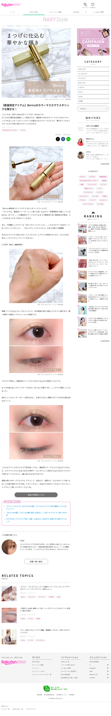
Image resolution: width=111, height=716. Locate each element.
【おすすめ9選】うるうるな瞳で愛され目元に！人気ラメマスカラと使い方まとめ (36, 513)
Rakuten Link (93, 674)
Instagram (92, 668)
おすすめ (92, 177)
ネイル (80, 92)
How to (23, 597)
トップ (12, 12)
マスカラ (23, 130)
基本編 (104, 180)
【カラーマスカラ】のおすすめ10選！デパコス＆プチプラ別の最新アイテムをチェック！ (36, 507)
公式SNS (76, 12)
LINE (91, 671)
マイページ (35, 668)
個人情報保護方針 (49, 695)
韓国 (82, 184)
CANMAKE (51, 597)
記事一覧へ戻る (36, 561)
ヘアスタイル (88, 192)
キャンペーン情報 (55, 12)
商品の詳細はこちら (36, 494)
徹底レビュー (89, 188)
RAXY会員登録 (94, 662)
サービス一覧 (5, 709)
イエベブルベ (31, 597)
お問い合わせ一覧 (18, 709)
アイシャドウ (92, 184)
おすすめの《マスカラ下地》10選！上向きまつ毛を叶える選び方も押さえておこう (36, 520)
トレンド (103, 184)
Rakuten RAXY (11, 5)
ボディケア (82, 83)
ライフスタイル (40, 640)
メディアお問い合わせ (68, 665)
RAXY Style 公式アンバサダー (10, 130)
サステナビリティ (31, 709)
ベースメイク (82, 74)
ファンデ (92, 200)
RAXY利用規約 (65, 674)
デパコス (82, 200)
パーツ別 (30, 618)
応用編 (38, 618)
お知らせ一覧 (65, 662)
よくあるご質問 (98, 12)
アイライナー (42, 597)
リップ (100, 188)
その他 (80, 101)
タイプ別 (100, 204)
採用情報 (71, 695)
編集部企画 (103, 177)
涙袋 (59, 597)
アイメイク (10, 127)
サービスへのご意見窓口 (68, 671)
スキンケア (82, 69)
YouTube (92, 677)
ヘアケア (81, 87)
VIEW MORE (104, 164)
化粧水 (105, 196)
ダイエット (103, 200)
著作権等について (62, 695)
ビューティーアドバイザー (40, 674)
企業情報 (39, 695)
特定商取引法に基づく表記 (69, 677)
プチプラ (99, 192)
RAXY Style (34, 12)
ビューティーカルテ (38, 671)
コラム (80, 96)
